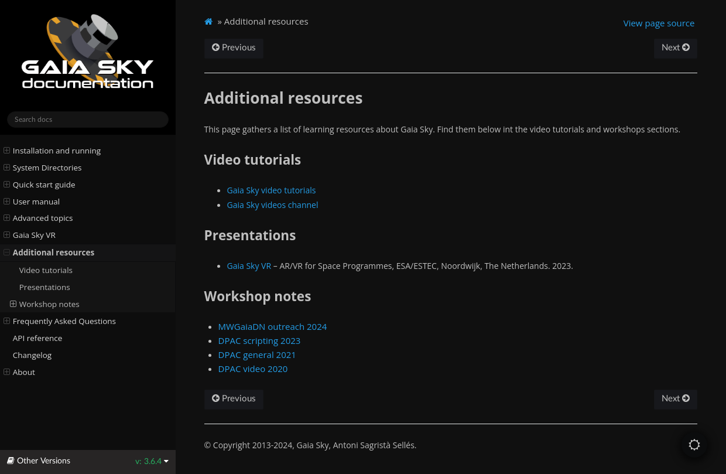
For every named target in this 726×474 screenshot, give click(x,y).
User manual (32, 201)
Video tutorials (46, 270)
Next (676, 47)
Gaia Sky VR (30, 235)
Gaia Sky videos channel (273, 204)
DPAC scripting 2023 (259, 340)
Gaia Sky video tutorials (271, 190)
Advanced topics (38, 218)
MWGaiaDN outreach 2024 (272, 326)
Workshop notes (45, 304)
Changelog (32, 355)
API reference (38, 338)
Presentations (44, 287)
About (19, 372)
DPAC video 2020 (253, 368)
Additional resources (49, 252)
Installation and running (52, 150)
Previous (234, 47)
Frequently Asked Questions (60, 321)
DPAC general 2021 (257, 354)
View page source (659, 23)
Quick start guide (40, 184)
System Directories (43, 167)
